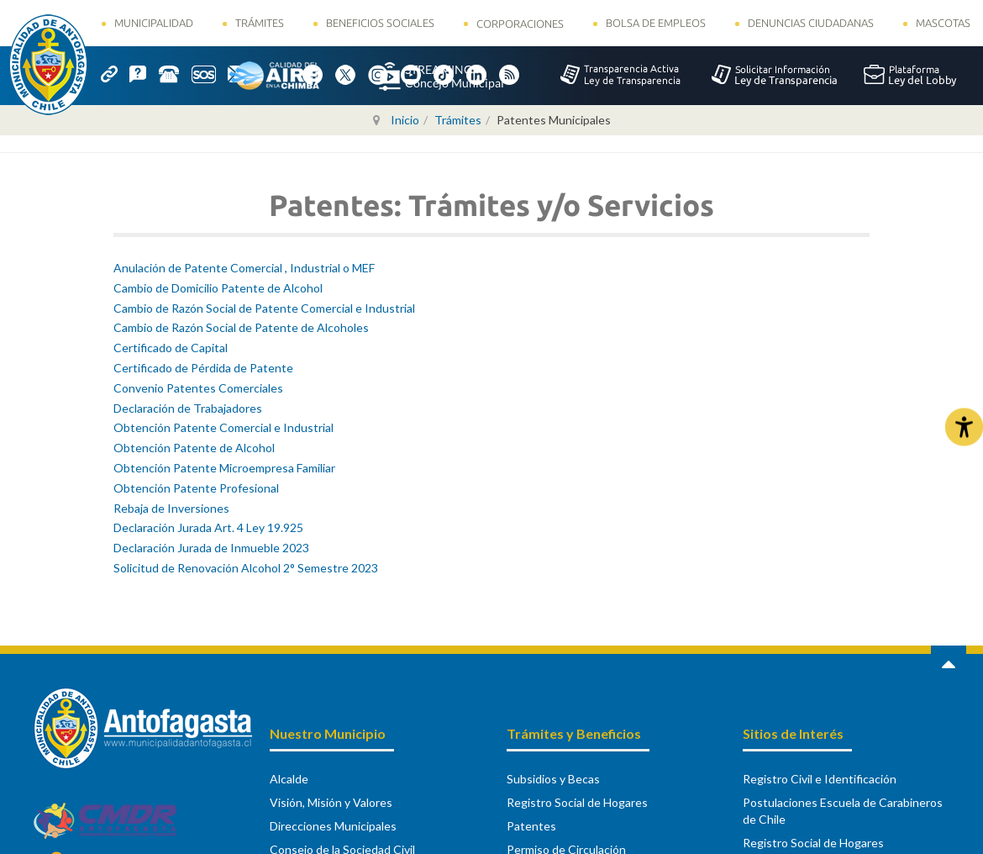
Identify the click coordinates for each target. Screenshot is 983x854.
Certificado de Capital (170, 347)
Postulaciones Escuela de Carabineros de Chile (843, 810)
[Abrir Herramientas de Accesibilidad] (964, 427)
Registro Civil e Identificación (819, 779)
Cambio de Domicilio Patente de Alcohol (218, 288)
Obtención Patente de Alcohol (194, 447)
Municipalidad (153, 23)
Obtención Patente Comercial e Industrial (223, 427)
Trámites (259, 23)
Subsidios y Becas (553, 779)
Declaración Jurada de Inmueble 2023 (211, 547)
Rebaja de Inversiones (171, 508)
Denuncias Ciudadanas (811, 23)
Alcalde (289, 779)
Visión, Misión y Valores (331, 802)
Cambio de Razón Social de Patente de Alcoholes (241, 327)
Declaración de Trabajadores (187, 408)
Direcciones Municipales (333, 826)
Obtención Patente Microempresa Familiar (224, 468)
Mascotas (943, 23)
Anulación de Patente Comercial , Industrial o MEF (244, 268)
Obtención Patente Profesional (196, 488)
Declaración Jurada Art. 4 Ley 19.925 (208, 527)
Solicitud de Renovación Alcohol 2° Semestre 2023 (245, 568)
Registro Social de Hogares (577, 802)
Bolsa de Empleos (656, 23)
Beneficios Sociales (380, 23)
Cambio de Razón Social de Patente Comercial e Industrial (264, 308)
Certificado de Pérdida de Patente (203, 368)
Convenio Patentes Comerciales (198, 388)
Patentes (531, 826)
